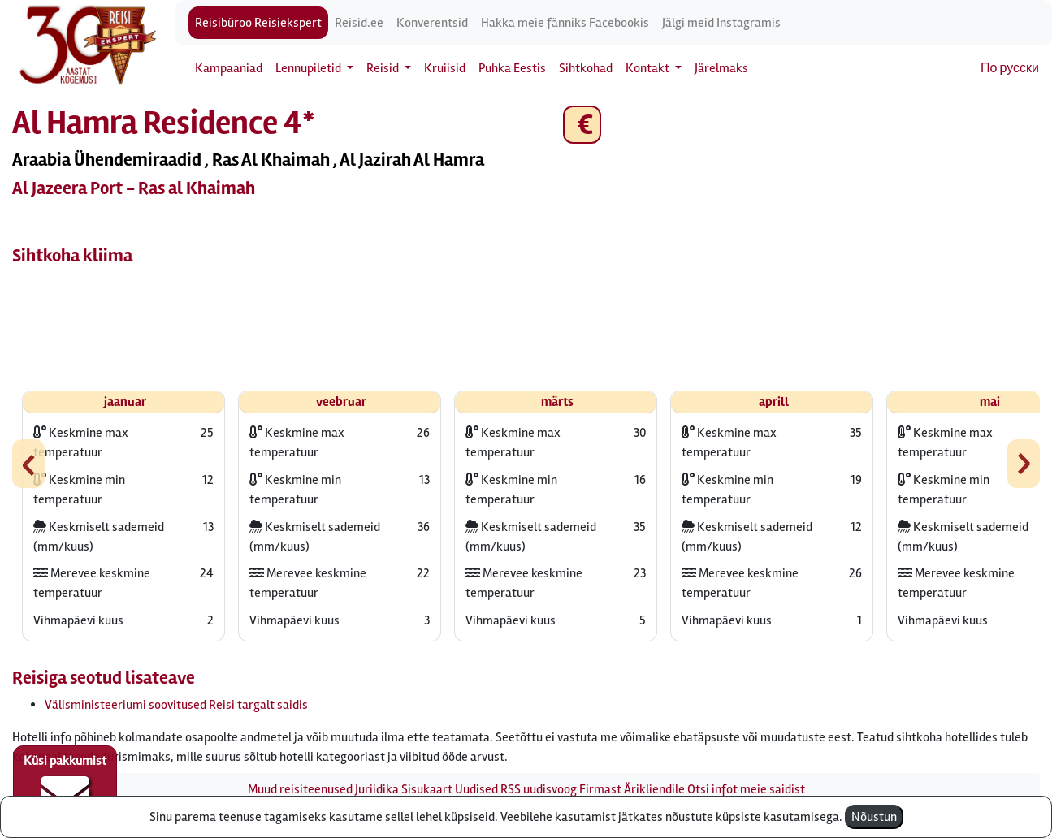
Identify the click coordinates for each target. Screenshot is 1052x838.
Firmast (600, 789)
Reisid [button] (383, 68)
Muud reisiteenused (300, 789)
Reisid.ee (359, 23)
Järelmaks (721, 68)
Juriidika (377, 789)
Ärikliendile (654, 789)
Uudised (476, 789)
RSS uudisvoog (538, 789)
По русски (1010, 68)
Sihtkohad (586, 68)
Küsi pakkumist (65, 786)
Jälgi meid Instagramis (721, 23)
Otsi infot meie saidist (746, 789)
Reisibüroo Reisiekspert (258, 23)
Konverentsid (432, 23)
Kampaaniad (228, 68)
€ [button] (582, 124)
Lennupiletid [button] (309, 68)
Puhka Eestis (512, 68)
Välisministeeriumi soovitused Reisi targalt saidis (176, 705)
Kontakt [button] (649, 68)
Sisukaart (426, 789)
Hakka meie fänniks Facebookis (565, 23)
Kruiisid (444, 68)
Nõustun (874, 817)
